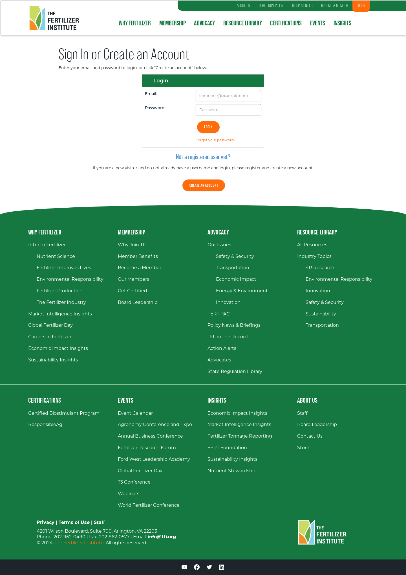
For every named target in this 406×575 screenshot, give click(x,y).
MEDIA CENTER (302, 5)
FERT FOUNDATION (271, 5)
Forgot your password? (216, 140)
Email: (151, 94)
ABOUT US (243, 5)
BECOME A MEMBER (334, 5)
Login (208, 126)
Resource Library (242, 23)
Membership (172, 23)
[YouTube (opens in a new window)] (184, 568)
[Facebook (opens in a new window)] (196, 568)
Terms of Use (74, 522)
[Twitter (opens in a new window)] (209, 568)
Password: (155, 108)
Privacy (45, 522)
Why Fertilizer (135, 23)
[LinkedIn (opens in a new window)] (221, 568)
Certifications (285, 23)
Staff (99, 522)
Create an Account (203, 185)
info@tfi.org (162, 536)
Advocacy (204, 23)
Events (317, 23)
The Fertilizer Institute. (79, 542)
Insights (342, 23)
